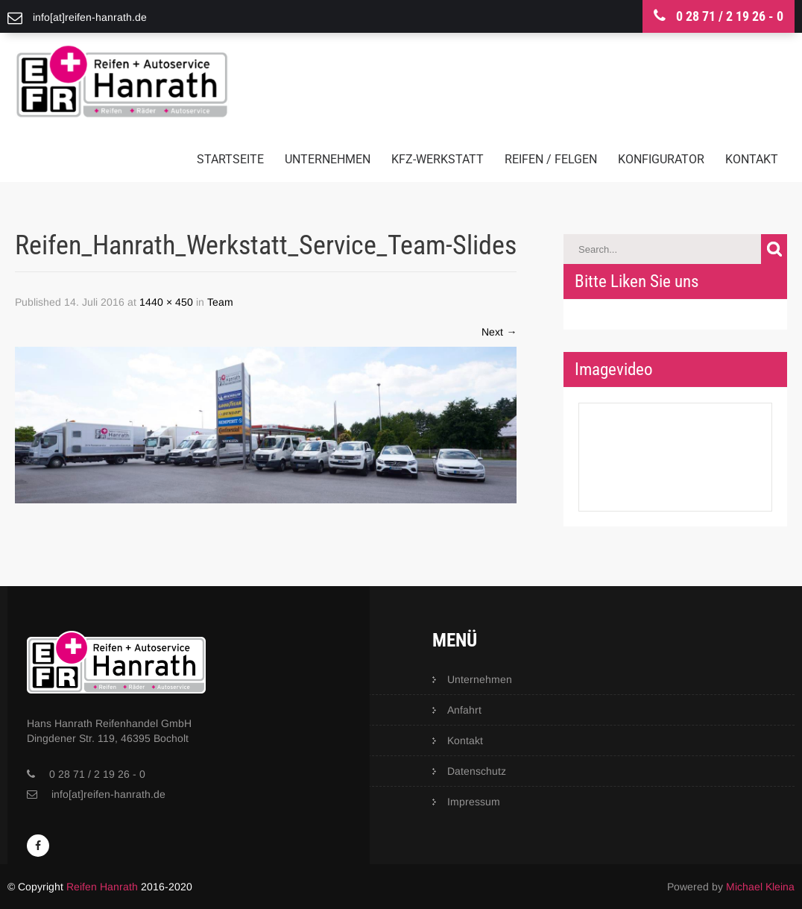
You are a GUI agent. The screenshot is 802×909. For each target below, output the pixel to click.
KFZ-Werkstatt (437, 159)
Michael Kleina (760, 887)
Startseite (230, 159)
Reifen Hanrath (102, 887)
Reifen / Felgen (551, 159)
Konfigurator (661, 159)
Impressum (473, 802)
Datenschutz (476, 771)
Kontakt (751, 159)
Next (499, 332)
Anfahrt (464, 710)
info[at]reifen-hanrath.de (108, 794)
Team (220, 302)
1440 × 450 (166, 302)
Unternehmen (327, 159)
